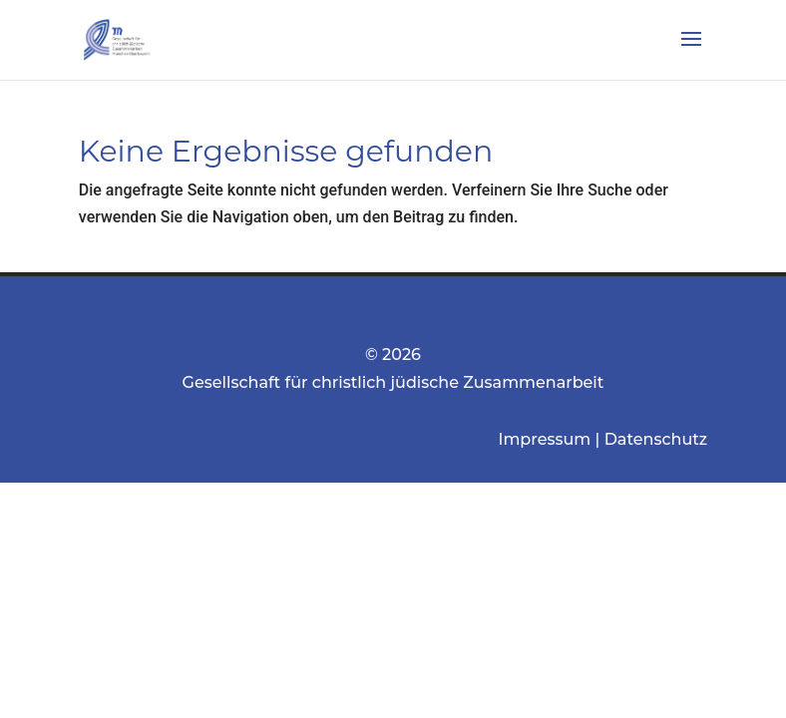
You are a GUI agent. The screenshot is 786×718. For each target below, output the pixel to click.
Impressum (545, 439)
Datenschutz (656, 439)
